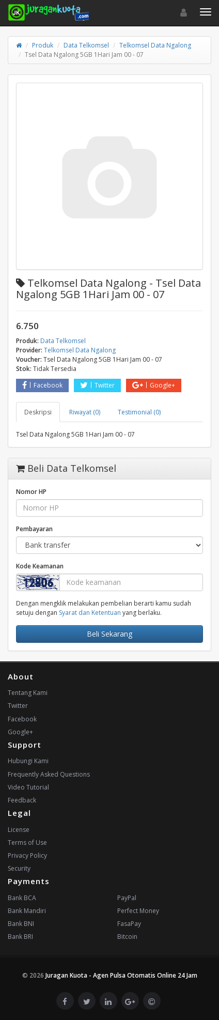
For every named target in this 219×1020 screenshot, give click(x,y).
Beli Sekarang (109, 634)
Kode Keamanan (40, 566)
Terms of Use (27, 842)
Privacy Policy (27, 855)
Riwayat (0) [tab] (84, 412)
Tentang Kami (28, 692)
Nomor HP (31, 491)
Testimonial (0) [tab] (139, 412)
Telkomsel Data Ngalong (155, 45)
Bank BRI (20, 936)
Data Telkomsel (86, 45)
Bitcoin (127, 936)
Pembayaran (34, 528)
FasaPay (129, 923)
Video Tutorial (28, 787)
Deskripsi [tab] (38, 412)
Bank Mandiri (27, 910)
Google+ (153, 385)
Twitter (97, 385)
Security (19, 868)
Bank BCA (22, 897)
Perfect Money (138, 910)
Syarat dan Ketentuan (90, 612)
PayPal (126, 897)
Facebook (42, 385)
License (18, 829)
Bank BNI (21, 923)
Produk (42, 45)
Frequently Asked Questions (49, 774)
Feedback (22, 800)
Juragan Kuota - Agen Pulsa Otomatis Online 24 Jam (121, 975)
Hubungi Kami (28, 760)
